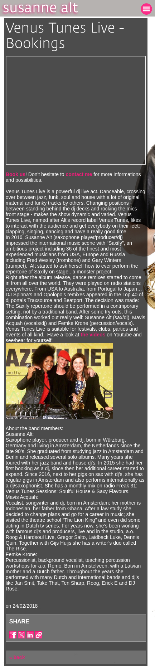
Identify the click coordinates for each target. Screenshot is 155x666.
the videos (93, 334)
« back (17, 657)
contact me (79, 174)
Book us (15, 174)
